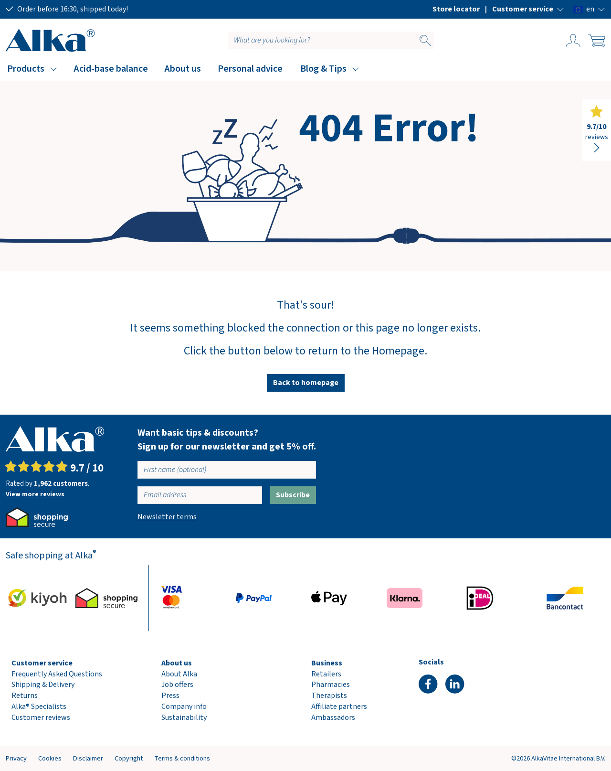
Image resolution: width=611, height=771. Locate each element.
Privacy (16, 758)
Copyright (129, 758)
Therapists (329, 695)
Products (25, 68)
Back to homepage (305, 382)
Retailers (326, 674)
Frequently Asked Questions (56, 674)
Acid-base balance (111, 68)
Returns (24, 695)
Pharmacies (330, 684)
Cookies (50, 758)
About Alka (179, 674)
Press (170, 695)
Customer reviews (40, 717)
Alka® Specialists (38, 706)
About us (183, 68)
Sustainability (184, 717)
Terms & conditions (182, 758)
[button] (528, 9)
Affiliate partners (339, 706)
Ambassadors (333, 717)
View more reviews (35, 494)
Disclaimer (88, 758)
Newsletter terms (167, 517)
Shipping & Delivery (42, 684)
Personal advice (250, 68)
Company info (184, 706)
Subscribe (293, 495)
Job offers (177, 684)
